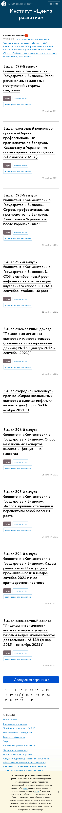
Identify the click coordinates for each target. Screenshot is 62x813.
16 (5, 695)
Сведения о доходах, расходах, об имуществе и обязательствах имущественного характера (26, 760)
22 (37, 695)
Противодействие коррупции (17, 754)
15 (47, 690)
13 (36, 690)
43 (31, 700)
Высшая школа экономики (20, 3)
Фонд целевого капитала (15, 750)
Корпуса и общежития (14, 736)
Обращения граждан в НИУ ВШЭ (19, 745)
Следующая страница (31, 679)
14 (42, 690)
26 (11, 700)
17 (11, 695)
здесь (25, 788)
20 (27, 695)
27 (16, 700)
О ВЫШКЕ (9, 715)
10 (20, 690)
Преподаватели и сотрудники (17, 732)
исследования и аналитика (18, 104)
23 (42, 695)
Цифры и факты (10, 719)
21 (32, 695)
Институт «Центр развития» (31, 14)
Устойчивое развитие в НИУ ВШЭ (19, 728)
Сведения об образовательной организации (24, 766)
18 (16, 695)
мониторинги (20, 98)
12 (31, 690)
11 (26, 690)
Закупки (7, 741)
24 (48, 695)
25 (5, 700)
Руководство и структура (15, 724)
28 (21, 700)
